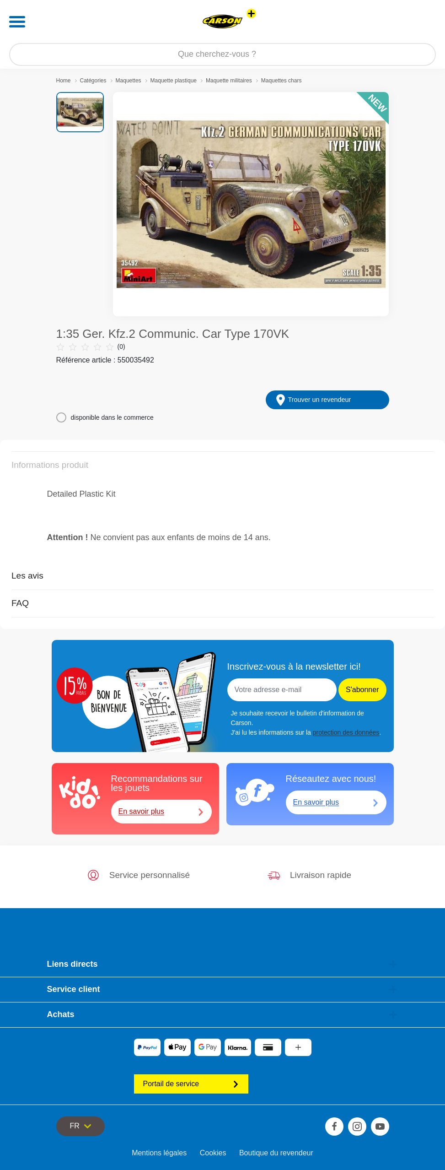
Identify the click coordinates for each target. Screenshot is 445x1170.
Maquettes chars (281, 80)
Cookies (213, 1153)
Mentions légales (159, 1153)
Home (63, 80)
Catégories (93, 80)
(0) (90, 347)
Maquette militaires (229, 80)
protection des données (346, 732)
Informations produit (49, 465)
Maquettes (128, 80)
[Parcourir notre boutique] (222, 54)
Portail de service (191, 1084)
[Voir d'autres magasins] (251, 13)
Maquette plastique (173, 80)
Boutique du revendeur (276, 1153)
